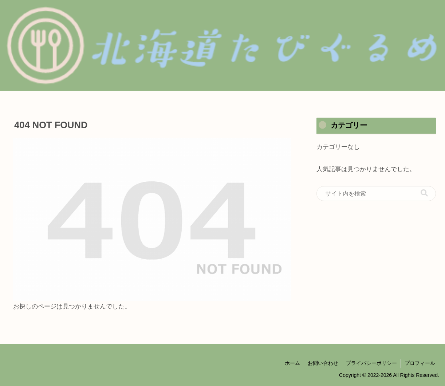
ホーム (292, 363)
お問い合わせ (323, 363)
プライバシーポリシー (371, 363)
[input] (376, 193)
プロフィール (420, 363)
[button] (424, 193)
